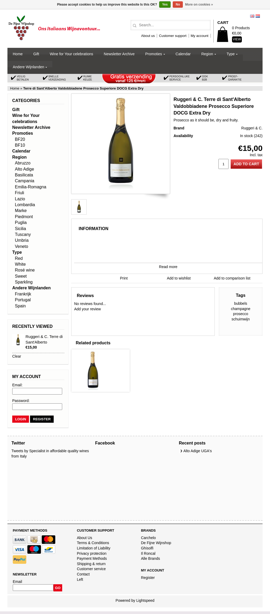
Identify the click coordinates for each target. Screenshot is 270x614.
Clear (16, 356)
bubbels (240, 303)
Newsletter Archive (119, 54)
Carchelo (148, 538)
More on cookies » (199, 4)
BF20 (20, 139)
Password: (20, 401)
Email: (17, 385)
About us (148, 36)
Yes (165, 4)
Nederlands (258, 16)
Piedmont (24, 216)
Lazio (20, 199)
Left (80, 579)
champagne (240, 309)
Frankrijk (23, 294)
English (252, 16)
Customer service (91, 569)
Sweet (21, 276)
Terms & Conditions (93, 543)
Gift (36, 54)
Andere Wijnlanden (28, 67)
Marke (21, 210)
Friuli (19, 192)
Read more (168, 267)
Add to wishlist (179, 278)
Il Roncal (148, 553)
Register (148, 577)
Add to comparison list (232, 278)
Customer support (172, 36)
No (178, 4)
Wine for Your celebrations (71, 54)
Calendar (183, 54)
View (237, 39)
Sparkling (24, 282)
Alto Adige (24, 169)
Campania (24, 181)
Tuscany (23, 234)
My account (199, 36)
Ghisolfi (147, 548)
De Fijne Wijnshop (156, 543)
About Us (84, 538)
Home (18, 54)
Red (19, 258)
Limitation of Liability (93, 548)
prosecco (240, 314)
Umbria (22, 240)
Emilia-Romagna (30, 187)
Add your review (87, 309)
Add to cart (246, 164)
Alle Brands (150, 558)
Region (207, 54)
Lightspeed (145, 600)
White (20, 264)
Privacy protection (91, 553)
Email (17, 581)
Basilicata (24, 175)
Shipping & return (91, 564)
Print (124, 278)
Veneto (21, 246)
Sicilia (20, 228)
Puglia (21, 222)
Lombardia (25, 204)
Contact (83, 574)
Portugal (23, 300)
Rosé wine (25, 270)
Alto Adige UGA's (197, 451)
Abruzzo (23, 163)
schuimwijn (240, 319)
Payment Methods (92, 558)
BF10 (20, 145)
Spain (20, 306)
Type (231, 54)
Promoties (153, 54)
